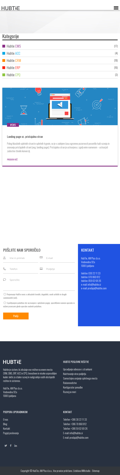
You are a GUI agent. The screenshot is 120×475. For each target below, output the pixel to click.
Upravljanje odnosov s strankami (77, 369)
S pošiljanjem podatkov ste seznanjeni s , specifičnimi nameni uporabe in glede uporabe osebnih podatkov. (39, 304)
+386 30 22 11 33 (79, 419)
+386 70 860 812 (79, 424)
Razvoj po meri (69, 392)
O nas (5, 419)
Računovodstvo (70, 383)
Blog (5, 424)
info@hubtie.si (76, 433)
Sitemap (96, 471)
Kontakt (6, 428)
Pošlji (15, 316)
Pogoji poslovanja (11, 433)
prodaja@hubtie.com (79, 437)
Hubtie (60, 46)
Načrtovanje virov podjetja (74, 374)
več (15, 297)
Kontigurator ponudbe (73, 387)
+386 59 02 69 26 (79, 428)
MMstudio (86, 471)
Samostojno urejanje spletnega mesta (80, 378)
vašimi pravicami (9, 306)
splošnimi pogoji (44, 302)
